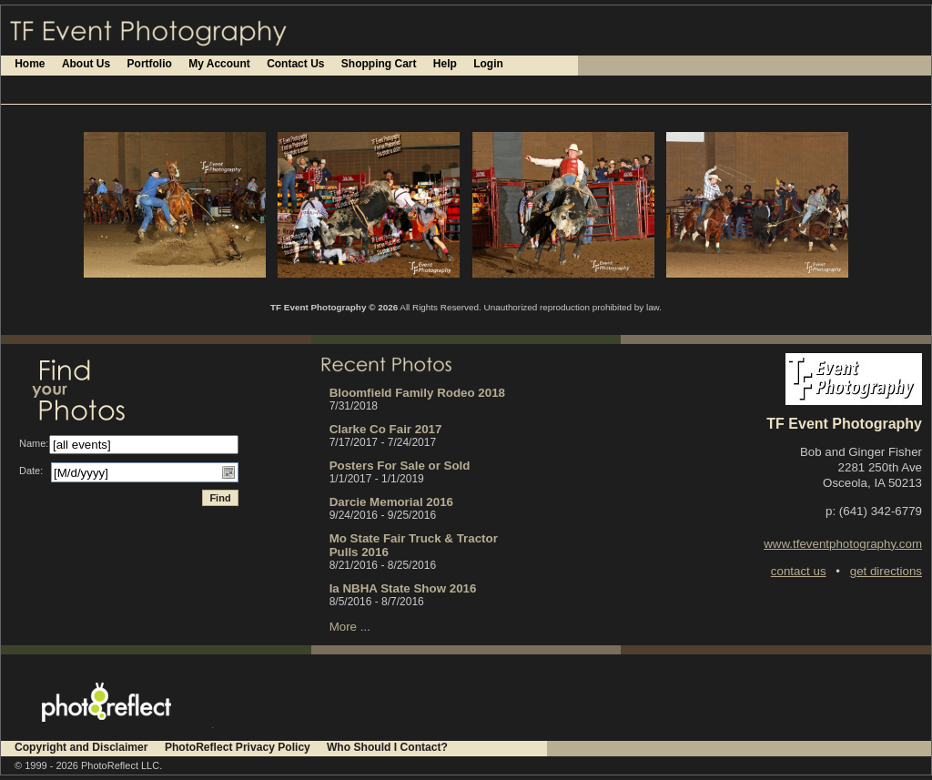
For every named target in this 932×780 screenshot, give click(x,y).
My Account (219, 63)
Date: (31, 470)
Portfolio (149, 63)
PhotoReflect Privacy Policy (237, 747)
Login (488, 63)
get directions (886, 571)
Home (30, 63)
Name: (33, 443)
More (343, 626)
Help (445, 63)
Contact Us (295, 63)
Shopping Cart (379, 63)
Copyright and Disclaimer (83, 747)
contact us (798, 571)
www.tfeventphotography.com (843, 544)
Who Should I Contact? (387, 747)
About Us (86, 63)
